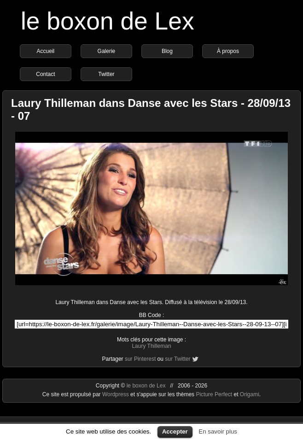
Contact (45, 74)
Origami (249, 394)
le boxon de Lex (107, 21)
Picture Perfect (214, 394)
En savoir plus (217, 431)
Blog (167, 51)
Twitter (106, 74)
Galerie (107, 51)
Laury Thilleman (151, 346)
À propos (228, 51)
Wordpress (116, 394)
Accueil (46, 51)
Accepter (175, 431)
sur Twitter (177, 359)
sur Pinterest (140, 359)
